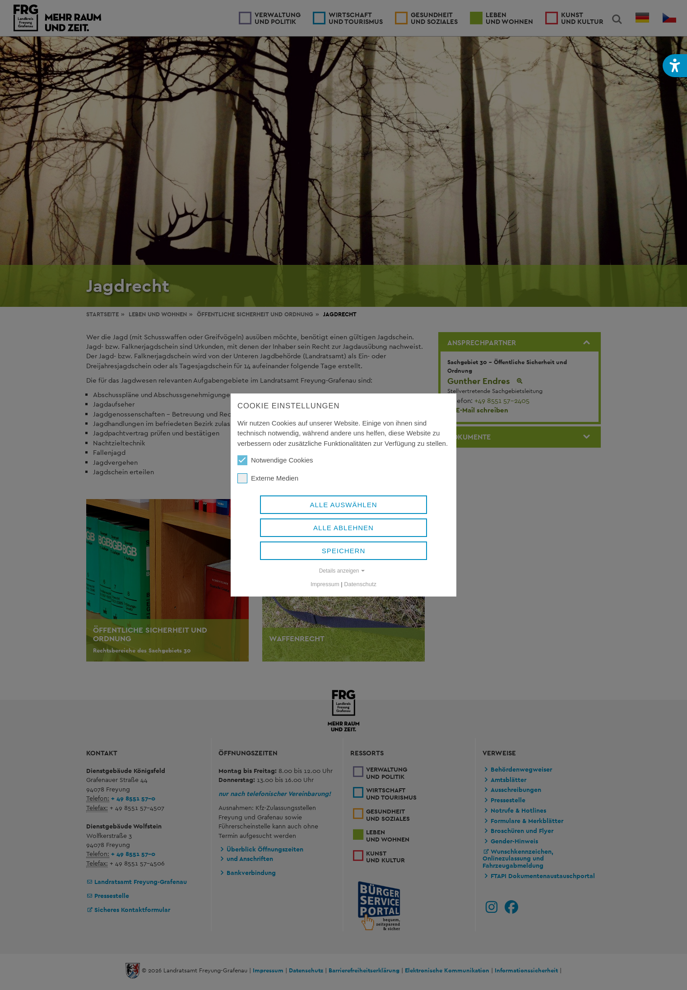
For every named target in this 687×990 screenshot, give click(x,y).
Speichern (344, 551)
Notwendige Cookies (275, 460)
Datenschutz (360, 584)
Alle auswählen (343, 505)
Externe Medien (267, 478)
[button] (675, 65)
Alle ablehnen (343, 528)
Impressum (325, 584)
